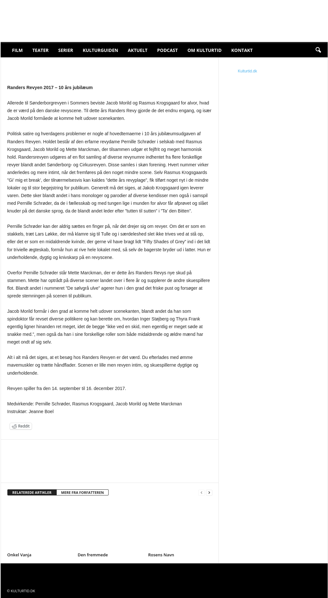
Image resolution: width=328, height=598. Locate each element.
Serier (65, 50)
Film (17, 50)
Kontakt (242, 50)
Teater (40, 50)
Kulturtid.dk (247, 71)
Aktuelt (138, 50)
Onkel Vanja (19, 555)
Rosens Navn (161, 555)
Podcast (167, 50)
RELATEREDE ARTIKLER (32, 492)
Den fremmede (93, 555)
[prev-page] (201, 492)
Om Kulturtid (204, 50)
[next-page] (209, 492)
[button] (318, 50)
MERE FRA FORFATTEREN (82, 492)
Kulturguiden (100, 50)
